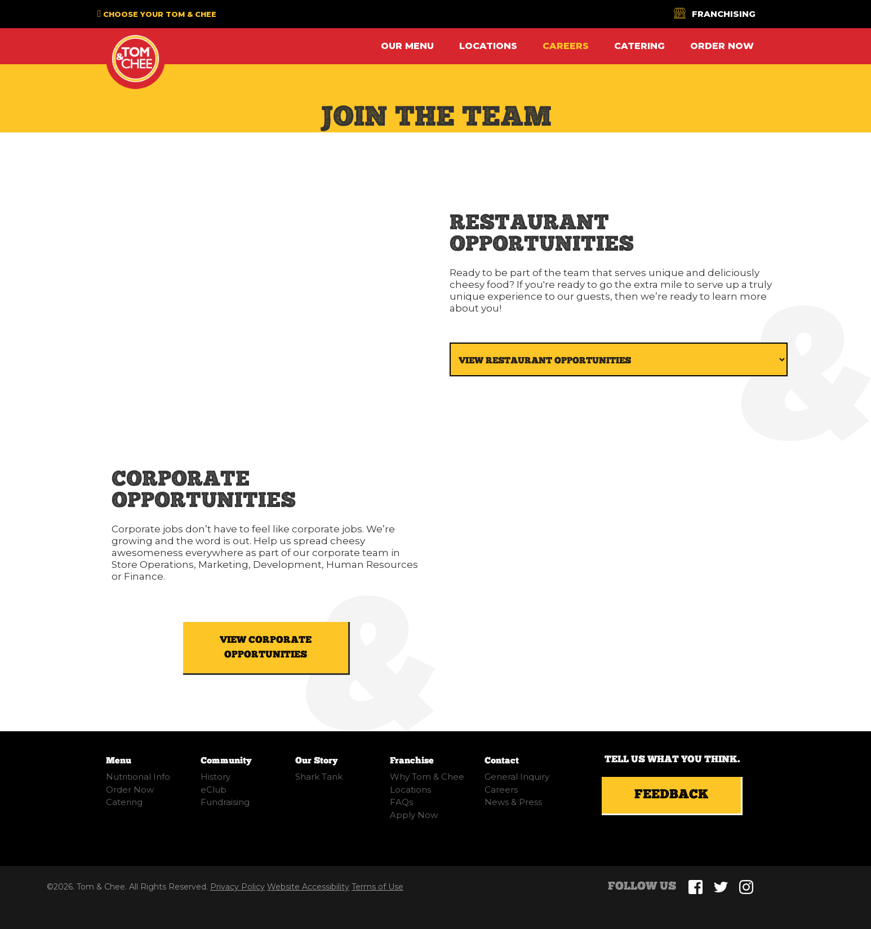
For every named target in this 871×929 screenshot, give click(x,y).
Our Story (316, 761)
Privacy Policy (237, 887)
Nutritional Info (138, 776)
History (215, 776)
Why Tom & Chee (427, 776)
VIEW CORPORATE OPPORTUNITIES (266, 647)
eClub (213, 789)
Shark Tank (319, 776)
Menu (118, 761)
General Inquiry (517, 776)
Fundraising (225, 802)
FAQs (401, 802)
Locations (488, 46)
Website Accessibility (308, 887)
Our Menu (407, 46)
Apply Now (414, 815)
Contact (502, 761)
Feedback (671, 795)
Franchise (412, 761)
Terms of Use (377, 887)
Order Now (722, 46)
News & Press (513, 802)
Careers (566, 46)
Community (226, 761)
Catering (639, 46)
